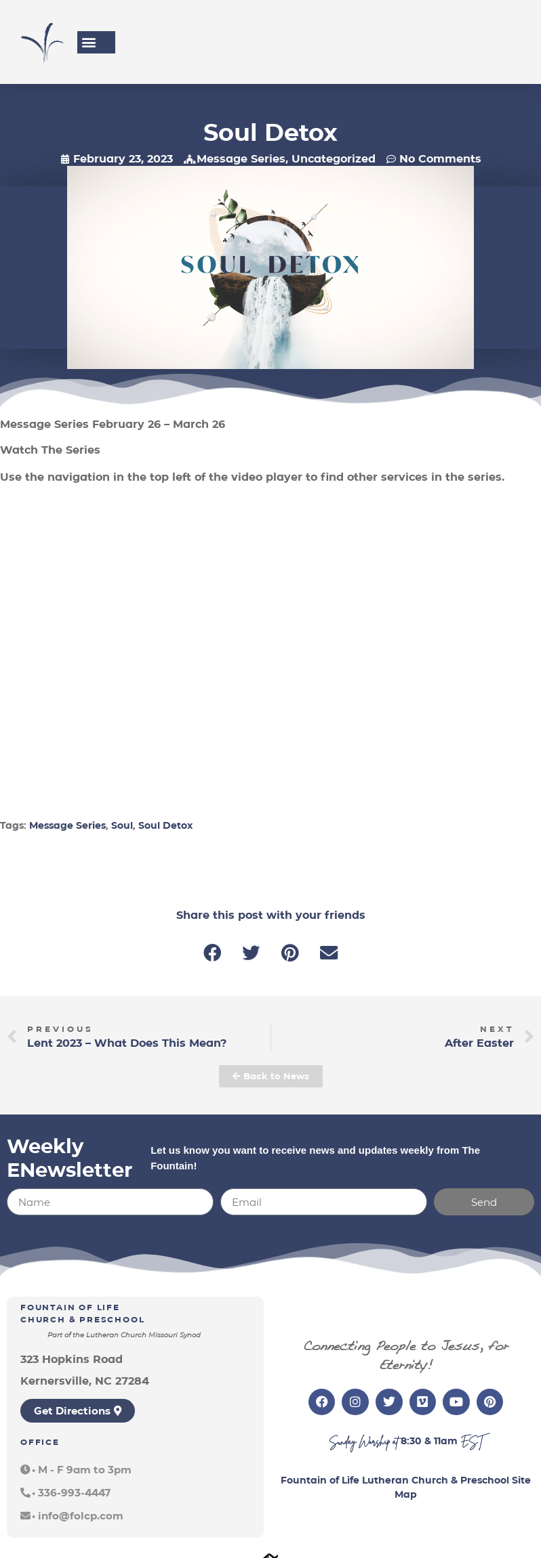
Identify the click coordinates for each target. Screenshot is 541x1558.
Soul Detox (165, 825)
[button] (88, 42)
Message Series (241, 158)
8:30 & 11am (429, 1441)
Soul (122, 825)
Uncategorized (334, 158)
